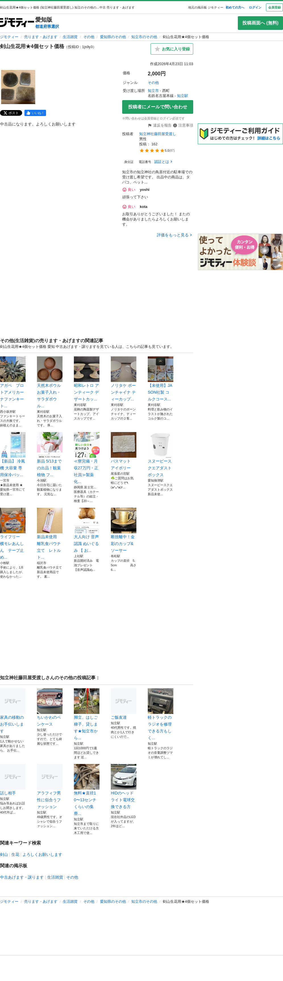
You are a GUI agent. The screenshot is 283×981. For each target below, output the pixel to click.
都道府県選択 (47, 26)
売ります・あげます (40, 37)
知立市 (153, 90)
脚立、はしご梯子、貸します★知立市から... (86, 714)
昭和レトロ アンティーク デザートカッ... (86, 378)
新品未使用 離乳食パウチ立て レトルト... (50, 533)
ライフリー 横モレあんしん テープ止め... (13, 533)
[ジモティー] (17, 23)
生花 (15, 854)
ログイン (255, 7)
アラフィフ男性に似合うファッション (50, 786)
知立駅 (182, 96)
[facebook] (35, 113)
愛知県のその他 (113, 37)
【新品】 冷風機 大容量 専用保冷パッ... (13, 454)
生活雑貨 (70, 37)
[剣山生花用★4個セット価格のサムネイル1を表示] (18, 87)
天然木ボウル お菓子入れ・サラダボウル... (50, 382)
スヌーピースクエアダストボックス (160, 454)
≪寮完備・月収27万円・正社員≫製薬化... (86, 458)
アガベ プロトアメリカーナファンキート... (13, 382)
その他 (88, 37)
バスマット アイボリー (123, 451)
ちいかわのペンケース (50, 707)
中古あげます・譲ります (22, 877)
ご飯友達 (123, 704)
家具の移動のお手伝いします (13, 710)
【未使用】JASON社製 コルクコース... (160, 378)
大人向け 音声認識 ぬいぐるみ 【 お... (86, 530)
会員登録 (274, 7)
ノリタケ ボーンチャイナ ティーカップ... (123, 378)
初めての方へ (235, 7)
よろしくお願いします (42, 854)
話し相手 (13, 779)
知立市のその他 (144, 37)
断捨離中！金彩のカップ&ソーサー (123, 530)
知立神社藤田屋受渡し (157, 134)
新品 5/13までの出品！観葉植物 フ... (50, 454)
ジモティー (9, 37)
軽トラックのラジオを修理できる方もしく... (160, 714)
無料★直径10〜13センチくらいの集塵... (86, 790)
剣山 (4, 854)
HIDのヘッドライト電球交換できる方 (123, 786)
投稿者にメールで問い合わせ (157, 106)
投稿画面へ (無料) (260, 22)
